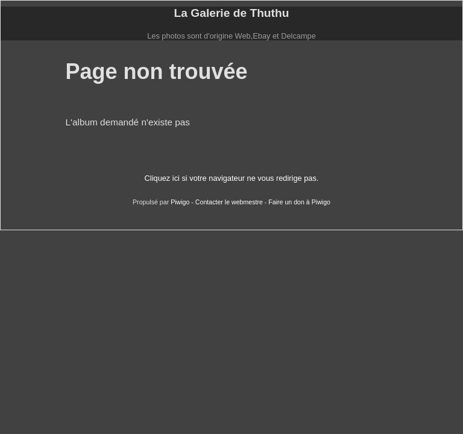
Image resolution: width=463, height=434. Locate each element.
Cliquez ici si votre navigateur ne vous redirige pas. (232, 178)
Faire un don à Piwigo (299, 202)
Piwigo (180, 202)
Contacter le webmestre (229, 202)
